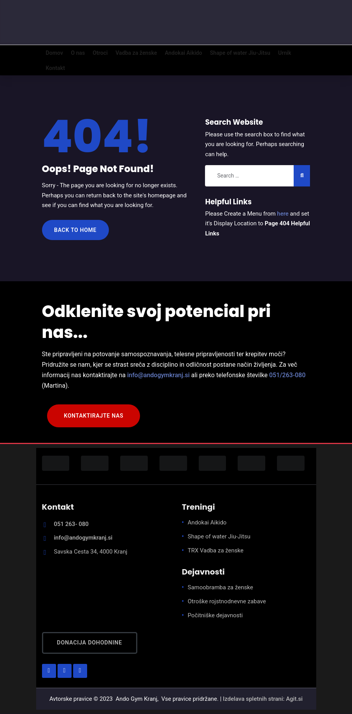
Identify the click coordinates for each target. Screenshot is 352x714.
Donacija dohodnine (90, 643)
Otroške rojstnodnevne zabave (227, 601)
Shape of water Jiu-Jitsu (219, 536)
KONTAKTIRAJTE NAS (93, 416)
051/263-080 (287, 375)
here (283, 214)
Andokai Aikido (207, 522)
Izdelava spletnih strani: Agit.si (263, 699)
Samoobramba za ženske (220, 587)
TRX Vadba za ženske (216, 550)
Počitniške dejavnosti (215, 615)
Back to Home (75, 230)
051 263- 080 (71, 524)
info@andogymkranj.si (158, 375)
